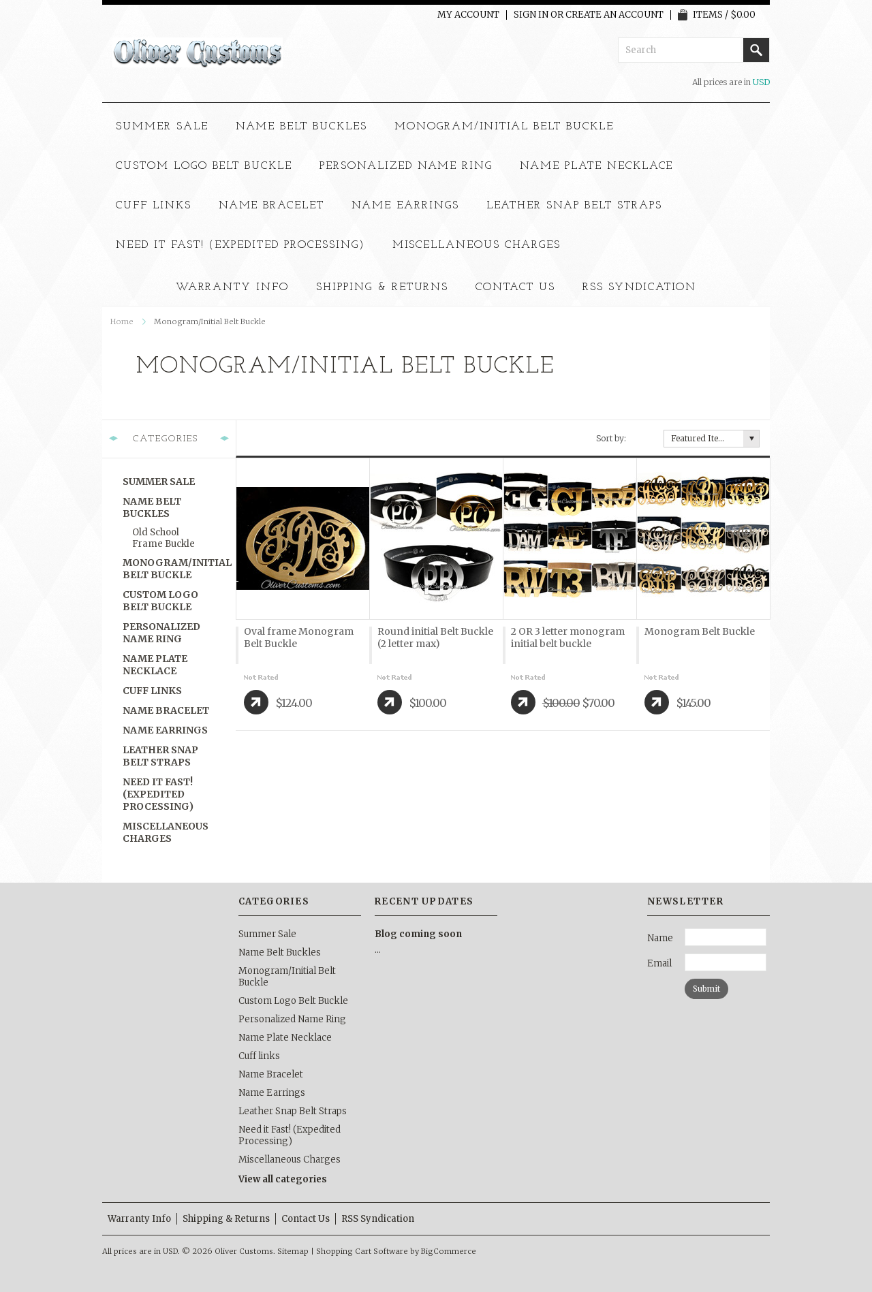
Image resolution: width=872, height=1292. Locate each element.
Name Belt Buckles (301, 126)
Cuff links (153, 205)
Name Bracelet (271, 205)
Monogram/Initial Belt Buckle (504, 126)
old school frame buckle (163, 538)
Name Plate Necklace (596, 166)
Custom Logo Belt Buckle (204, 166)
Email (659, 963)
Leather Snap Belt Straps (574, 205)
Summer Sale (162, 126)
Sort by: (611, 438)
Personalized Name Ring (406, 166)
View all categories (282, 1179)
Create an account (614, 15)
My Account (468, 15)
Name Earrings (405, 205)
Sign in (531, 15)
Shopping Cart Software (362, 1251)
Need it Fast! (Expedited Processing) (240, 245)
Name (660, 938)
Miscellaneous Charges (476, 245)
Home (122, 321)
